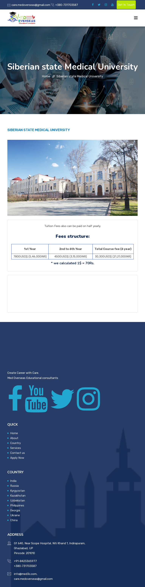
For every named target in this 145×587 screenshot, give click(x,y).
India (13, 483)
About (14, 440)
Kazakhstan (17, 498)
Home (46, 76)
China (14, 522)
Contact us (17, 455)
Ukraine (15, 517)
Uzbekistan (17, 503)
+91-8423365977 (25, 563)
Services (15, 450)
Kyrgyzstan (17, 493)
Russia (14, 488)
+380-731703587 (66, 5)
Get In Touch (126, 4)
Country (15, 445)
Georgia (15, 512)
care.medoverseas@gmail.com (31, 5)
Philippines (17, 507)
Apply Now (17, 460)
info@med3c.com (25, 576)
